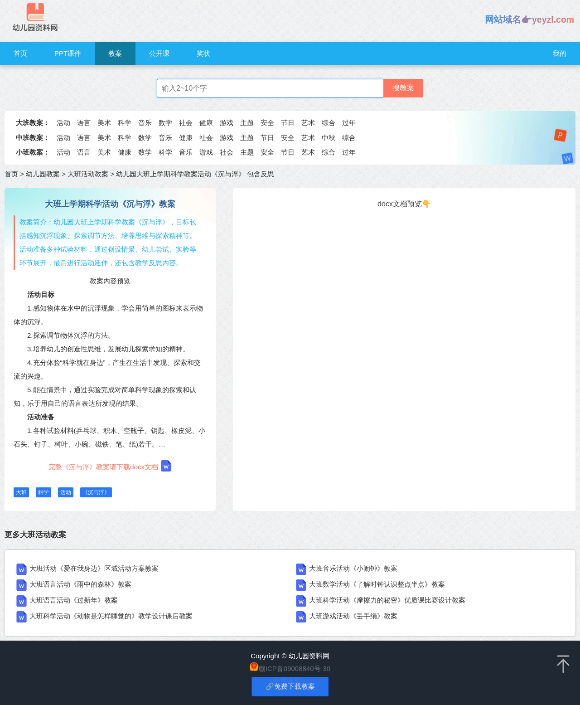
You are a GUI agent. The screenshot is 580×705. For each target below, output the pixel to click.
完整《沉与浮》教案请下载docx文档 (110, 466)
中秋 (328, 137)
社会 (186, 122)
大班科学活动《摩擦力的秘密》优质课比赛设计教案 (387, 600)
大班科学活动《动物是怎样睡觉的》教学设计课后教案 (111, 616)
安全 (267, 122)
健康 (206, 122)
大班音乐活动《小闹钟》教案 (353, 568)
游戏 (226, 122)
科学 (124, 122)
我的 (559, 53)
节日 (288, 122)
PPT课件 (67, 53)
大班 (21, 492)
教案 (115, 53)
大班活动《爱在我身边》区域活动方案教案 (94, 568)
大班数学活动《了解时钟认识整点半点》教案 (377, 584)
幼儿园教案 (43, 174)
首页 (20, 53)
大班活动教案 (88, 174)
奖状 (203, 53)
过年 (349, 122)
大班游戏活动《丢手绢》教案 (353, 616)
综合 (328, 122)
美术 (104, 122)
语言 (84, 122)
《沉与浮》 (96, 492)
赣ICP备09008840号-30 (294, 668)
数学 (165, 122)
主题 (247, 122)
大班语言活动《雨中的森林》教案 (80, 584)
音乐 (145, 122)
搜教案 (403, 88)
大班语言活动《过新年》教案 (73, 600)
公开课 (159, 53)
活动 (63, 122)
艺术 (308, 122)
